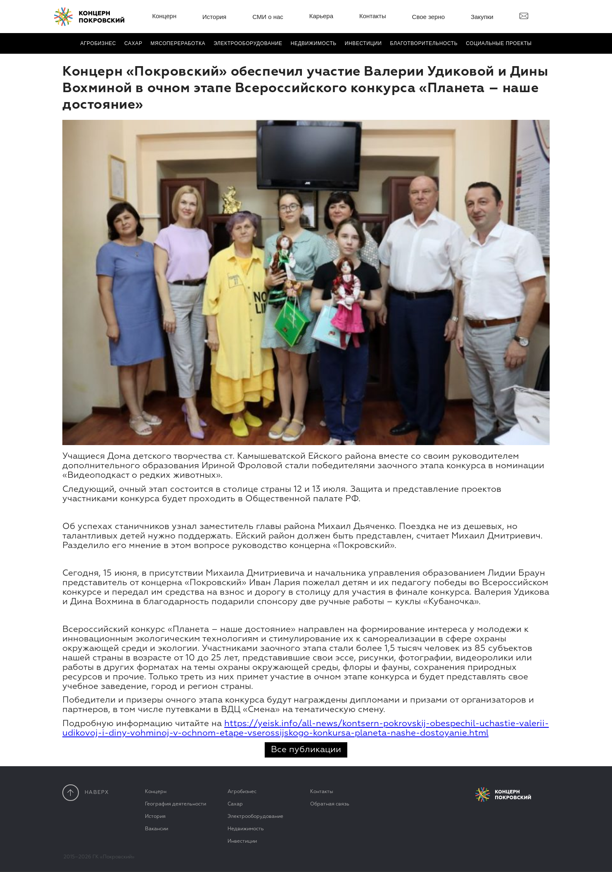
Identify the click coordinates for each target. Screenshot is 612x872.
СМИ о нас (267, 16)
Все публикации (306, 750)
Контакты (372, 15)
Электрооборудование (255, 816)
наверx (85, 792)
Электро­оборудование (247, 43)
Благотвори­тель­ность (424, 43)
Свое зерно (428, 16)
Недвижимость (314, 43)
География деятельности (175, 804)
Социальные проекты (498, 43)
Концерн (164, 15)
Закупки (482, 16)
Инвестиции (363, 43)
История (214, 16)
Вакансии (156, 829)
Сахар (133, 43)
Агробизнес (98, 43)
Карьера (321, 15)
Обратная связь (329, 804)
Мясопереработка (178, 43)
